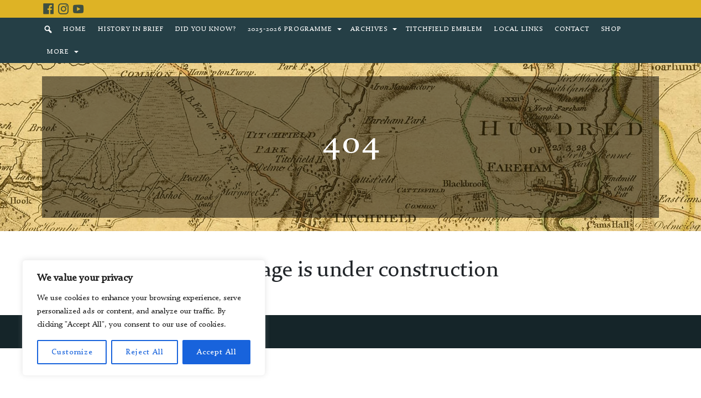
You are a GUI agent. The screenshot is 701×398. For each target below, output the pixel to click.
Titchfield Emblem (444, 29)
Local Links (518, 29)
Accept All (217, 352)
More (58, 52)
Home (74, 29)
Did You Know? (205, 29)
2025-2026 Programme (290, 29)
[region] (143, 318)
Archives (369, 29)
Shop (611, 29)
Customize (72, 352)
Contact (571, 29)
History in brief (131, 29)
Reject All (144, 352)
